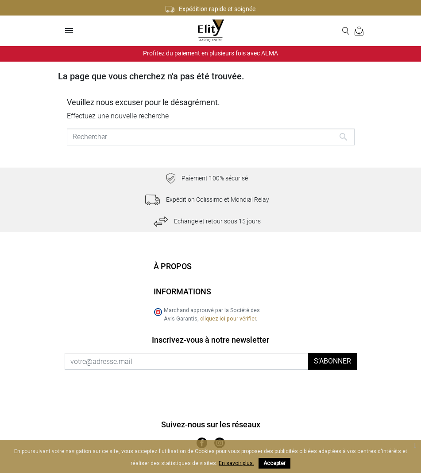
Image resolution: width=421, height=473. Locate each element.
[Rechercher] (211, 137)
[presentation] (138, 387)
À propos (173, 266)
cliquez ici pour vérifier (228, 318)
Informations (182, 291)
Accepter (274, 463)
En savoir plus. (236, 463)
